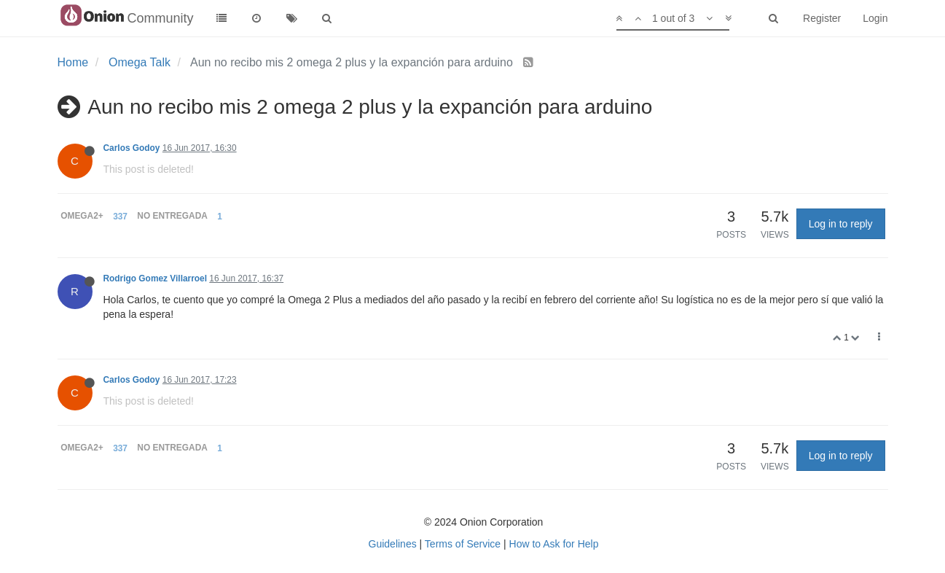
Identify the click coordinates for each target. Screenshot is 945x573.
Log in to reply (841, 224)
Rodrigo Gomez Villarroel (155, 278)
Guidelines (393, 544)
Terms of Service (463, 544)
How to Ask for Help (554, 544)
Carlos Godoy (131, 148)
